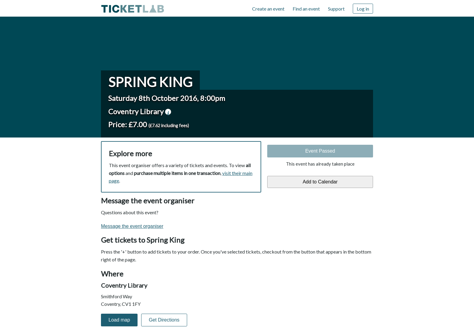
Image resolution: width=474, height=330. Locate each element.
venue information (168, 112)
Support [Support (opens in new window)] (336, 8)
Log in (363, 8)
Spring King (150, 82)
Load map (119, 319)
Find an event (306, 8)
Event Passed (320, 151)
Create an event (268, 8)
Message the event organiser (132, 226)
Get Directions (164, 319)
